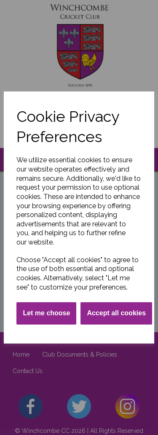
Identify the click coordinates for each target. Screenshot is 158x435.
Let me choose (46, 313)
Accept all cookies (116, 313)
